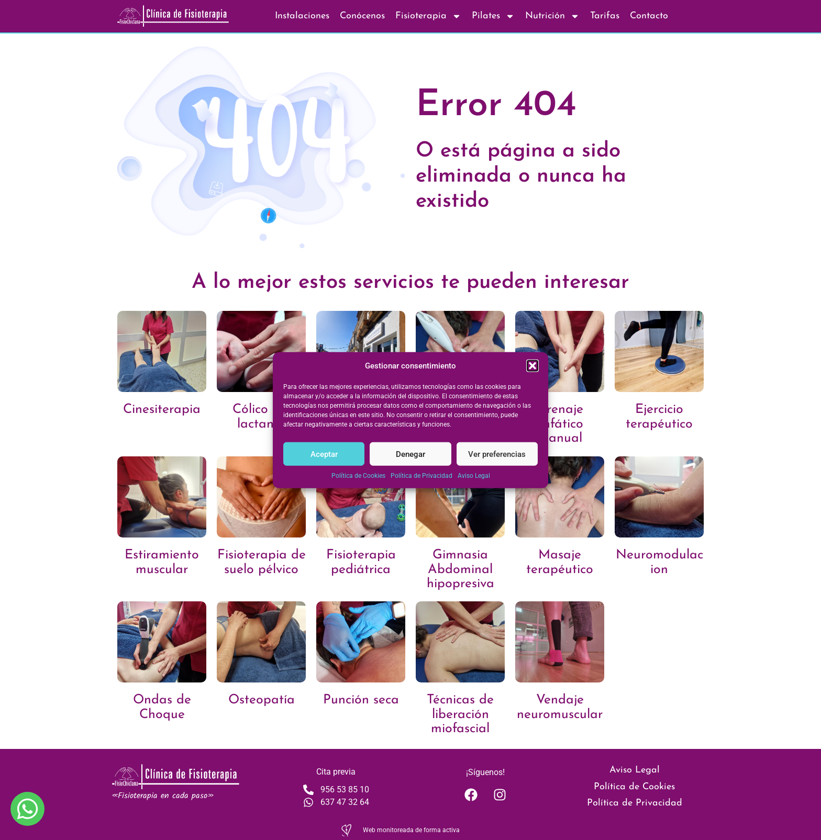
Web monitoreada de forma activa (411, 830)
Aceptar (324, 453)
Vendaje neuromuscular (560, 707)
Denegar (410, 453)
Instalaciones (302, 16)
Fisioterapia (428, 16)
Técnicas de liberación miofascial (460, 714)
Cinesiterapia (162, 409)
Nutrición (552, 16)
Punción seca (361, 700)
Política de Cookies (358, 475)
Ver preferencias (497, 453)
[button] (532, 366)
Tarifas (604, 16)
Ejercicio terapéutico (659, 417)
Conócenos (362, 16)
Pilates (493, 16)
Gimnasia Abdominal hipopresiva (460, 569)
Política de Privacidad (421, 475)
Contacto (649, 16)
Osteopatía (261, 700)
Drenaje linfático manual (560, 424)
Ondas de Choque (162, 707)
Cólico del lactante (261, 417)
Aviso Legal (474, 475)
